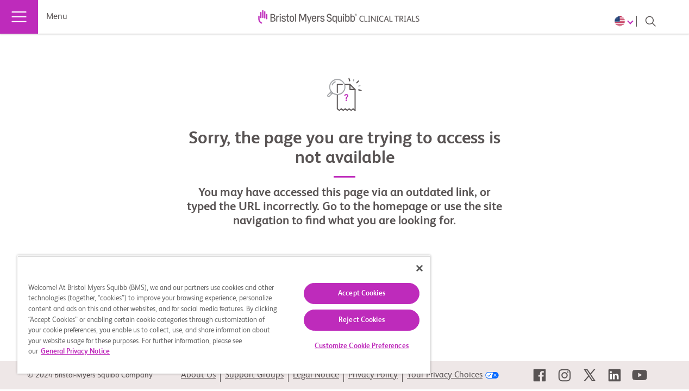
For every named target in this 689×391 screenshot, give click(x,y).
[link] (539, 375)
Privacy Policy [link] (373, 375)
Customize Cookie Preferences (350, 346)
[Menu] (19, 17)
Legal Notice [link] (316, 375)
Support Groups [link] (254, 375)
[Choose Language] (625, 21)
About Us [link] (198, 375)
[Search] (650, 21)
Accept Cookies (350, 293)
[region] (217, 314)
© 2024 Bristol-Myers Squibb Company (90, 375)
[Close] (406, 268)
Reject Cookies (350, 320)
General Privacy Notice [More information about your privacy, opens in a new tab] (144, 351)
